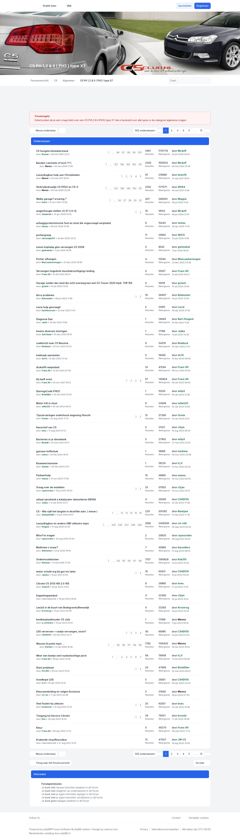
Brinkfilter (46, 394)
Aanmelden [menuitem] (185, 5)
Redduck (46, 346)
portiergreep (43, 235)
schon (45, 454)
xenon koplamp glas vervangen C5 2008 (60, 247)
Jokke (181, 331)
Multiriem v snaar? (47, 547)
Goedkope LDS (45, 679)
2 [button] (171, 130)
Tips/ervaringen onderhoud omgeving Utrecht (63, 415)
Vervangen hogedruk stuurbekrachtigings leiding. (65, 271)
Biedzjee (183, 511)
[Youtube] (47, 818)
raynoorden (47, 490)
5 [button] (189, 130)
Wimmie (46, 562)
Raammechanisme (47, 463)
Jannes (45, 575)
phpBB (47, 829)
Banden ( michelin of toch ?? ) (53, 163)
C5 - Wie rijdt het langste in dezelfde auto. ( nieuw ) (66, 511)
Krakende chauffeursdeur (51, 739)
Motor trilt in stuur (47, 403)
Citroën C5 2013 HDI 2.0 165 (52, 583)
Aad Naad (46, 334)
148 (122, 188)
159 (128, 164)
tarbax (45, 226)
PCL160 (45, 671)
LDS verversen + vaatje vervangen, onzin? (61, 631)
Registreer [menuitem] (202, 5)
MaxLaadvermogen (51, 262)
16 (140, 512)
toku (44, 430)
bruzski (182, 715)
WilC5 (181, 234)
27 (124, 200)
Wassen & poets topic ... (50, 643)
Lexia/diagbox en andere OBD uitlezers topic (62, 523)
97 (123, 152)
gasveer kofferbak (47, 451)
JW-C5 (182, 739)
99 (134, 152)
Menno (48, 166)
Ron (44, 719)
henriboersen (48, 310)
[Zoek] (201, 80)
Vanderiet (46, 214)
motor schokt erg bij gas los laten (56, 571)
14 (131, 512)
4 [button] (183, 130)
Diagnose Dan (44, 319)
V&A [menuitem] (66, 5)
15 (136, 512)
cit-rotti (182, 523)
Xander (45, 466)
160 (134, 164)
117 (134, 560)
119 (140, 645)
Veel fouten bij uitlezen (50, 703)
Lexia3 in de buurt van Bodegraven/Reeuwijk (62, 607)
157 (116, 164)
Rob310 (182, 559)
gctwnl (45, 286)
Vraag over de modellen (50, 487)
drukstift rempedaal (47, 367)
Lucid (181, 307)
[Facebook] (42, 818)
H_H (180, 463)
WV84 (181, 186)
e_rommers (47, 623)
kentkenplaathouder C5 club (53, 619)
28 (129, 200)
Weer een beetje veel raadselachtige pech (61, 655)
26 (119, 200)
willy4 (181, 391)
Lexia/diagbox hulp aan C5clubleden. (58, 174)
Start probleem (45, 667)
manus (45, 478)
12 (122, 512)
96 (118, 152)
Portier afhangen (46, 259)
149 (128, 188)
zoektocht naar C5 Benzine (52, 343)
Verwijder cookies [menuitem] (196, 817)
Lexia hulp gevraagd (48, 307)
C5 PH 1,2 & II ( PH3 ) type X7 (57, 65)
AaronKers (184, 547)
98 (128, 152)
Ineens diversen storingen (51, 331)
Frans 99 (46, 274)
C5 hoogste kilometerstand (52, 151)
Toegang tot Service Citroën (53, 715)
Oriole (45, 418)
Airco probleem (45, 295)
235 (114, 524)
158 (122, 164)
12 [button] (201, 130)
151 (140, 188)
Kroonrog (46, 611)
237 (126, 524)
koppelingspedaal (46, 595)
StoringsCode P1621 (48, 391)
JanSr (44, 322)
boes (181, 583)
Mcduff (182, 150)
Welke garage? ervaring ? (51, 198)
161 (140, 164)
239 (140, 524)
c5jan (181, 427)
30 (140, 200)
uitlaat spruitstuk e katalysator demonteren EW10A (66, 499)
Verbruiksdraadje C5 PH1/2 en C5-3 (57, 186)
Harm (44, 202)
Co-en (45, 695)
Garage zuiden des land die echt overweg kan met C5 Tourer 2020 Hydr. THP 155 (84, 283)
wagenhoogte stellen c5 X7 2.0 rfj (56, 210)
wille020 (46, 406)
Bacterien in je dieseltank (51, 439)
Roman (45, 154)
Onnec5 (45, 587)
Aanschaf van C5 (46, 427)
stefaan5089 (48, 514)
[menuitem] (48, 6)
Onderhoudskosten (47, 559)
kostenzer (47, 707)
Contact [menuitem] (174, 817)
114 (118, 560)
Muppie (182, 198)
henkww (183, 451)
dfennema (47, 550)
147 (116, 188)
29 (135, 200)
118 (140, 560)
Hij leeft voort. (44, 379)
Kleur (39, 727)
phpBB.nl (65, 833)
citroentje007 (48, 238)
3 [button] (177, 130)
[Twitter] (45, 818)
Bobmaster (47, 298)
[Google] (50, 818)
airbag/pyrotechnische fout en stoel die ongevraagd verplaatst (73, 223)
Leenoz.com (111, 829)
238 (133, 524)
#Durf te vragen (45, 535)
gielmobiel (47, 250)
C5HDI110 (183, 499)
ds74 (44, 358)
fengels (45, 526)
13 (127, 512)
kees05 (182, 174)
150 (134, 188)
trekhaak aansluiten (48, 355)
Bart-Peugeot (186, 319)
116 (129, 560)
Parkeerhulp (43, 475)
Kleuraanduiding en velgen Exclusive (58, 691)
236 (120, 524)
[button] (207, 130)
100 (140, 152)
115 (123, 560)
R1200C (49, 647)
